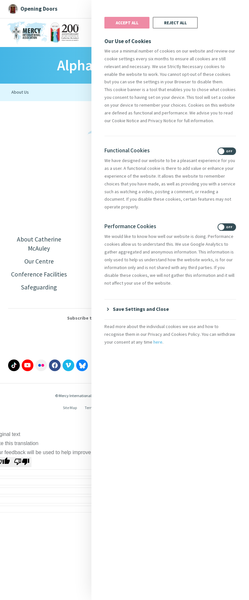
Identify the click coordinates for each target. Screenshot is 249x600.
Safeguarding (39, 288)
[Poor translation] (21, 463)
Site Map (70, 408)
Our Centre (39, 262)
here (157, 342)
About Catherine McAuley (39, 244)
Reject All (175, 22)
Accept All (127, 22)
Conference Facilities (39, 275)
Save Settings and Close (141, 309)
